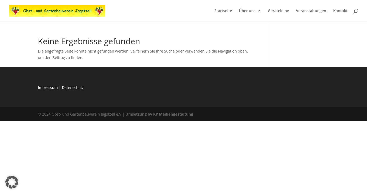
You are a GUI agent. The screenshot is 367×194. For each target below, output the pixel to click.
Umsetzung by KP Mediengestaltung (159, 114)
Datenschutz (73, 87)
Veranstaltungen (311, 11)
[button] (12, 182)
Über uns (247, 11)
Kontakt (340, 11)
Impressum (48, 87)
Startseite (223, 11)
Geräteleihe (278, 11)
